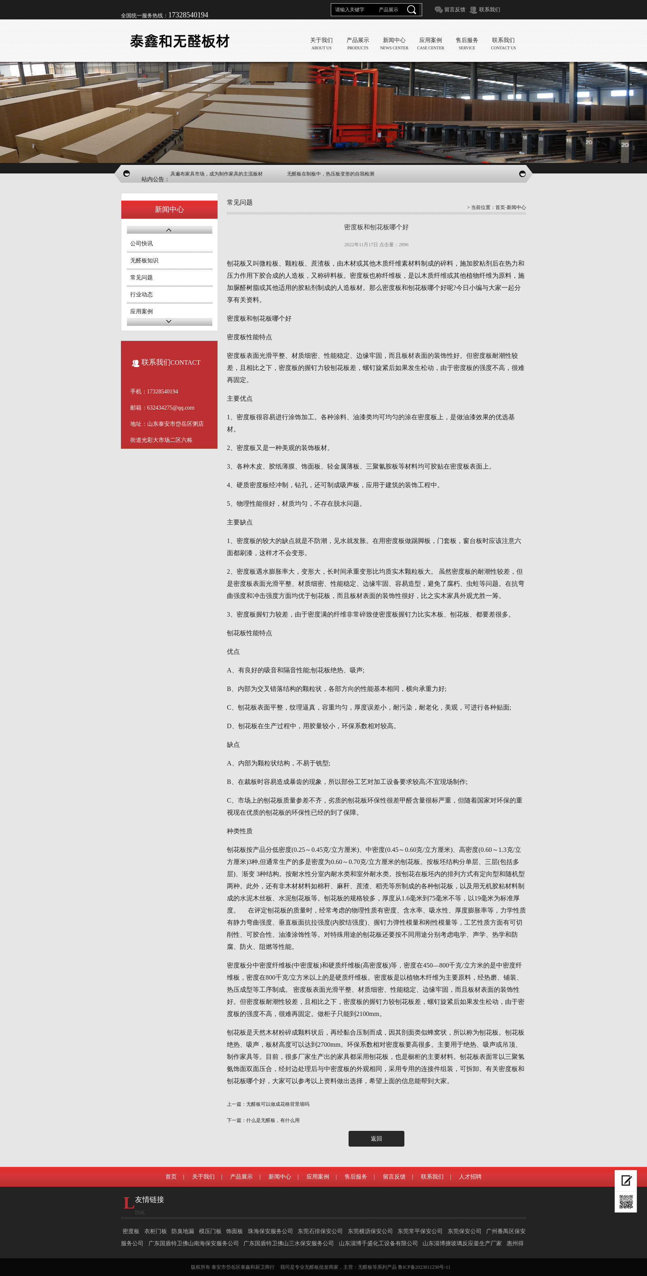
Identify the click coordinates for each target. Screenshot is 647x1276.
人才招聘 (470, 1177)
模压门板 (210, 1231)
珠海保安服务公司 (270, 1231)
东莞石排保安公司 (320, 1231)
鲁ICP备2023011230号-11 (424, 1267)
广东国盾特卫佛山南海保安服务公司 (193, 1243)
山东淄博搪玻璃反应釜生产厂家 (462, 1243)
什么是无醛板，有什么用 (273, 1120)
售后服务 (356, 1177)
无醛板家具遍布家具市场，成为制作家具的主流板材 (212, 174)
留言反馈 (454, 9)
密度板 (131, 1231)
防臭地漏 (182, 1231)
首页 (500, 207)
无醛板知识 (144, 261)
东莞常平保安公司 (420, 1231)
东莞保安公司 (465, 1231)
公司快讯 (141, 244)
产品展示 (241, 1177)
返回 (376, 1139)
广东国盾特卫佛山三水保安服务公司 (288, 1243)
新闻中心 (280, 1177)
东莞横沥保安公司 (370, 1231)
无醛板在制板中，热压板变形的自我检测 (336, 174)
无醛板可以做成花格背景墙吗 (277, 1104)
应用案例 (141, 311)
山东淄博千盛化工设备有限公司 (378, 1243)
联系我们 (489, 9)
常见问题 (141, 278)
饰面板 (234, 1231)
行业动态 (141, 295)
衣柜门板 (155, 1231)
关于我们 (203, 1177)
